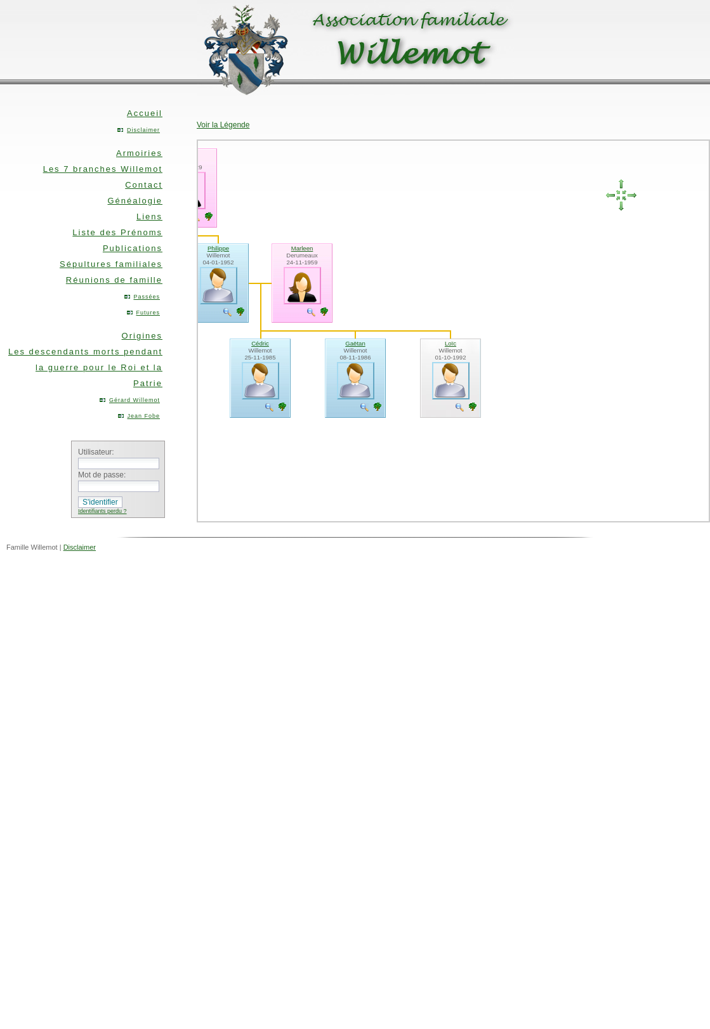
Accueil (144, 113)
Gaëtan (355, 343)
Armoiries (139, 153)
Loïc (450, 343)
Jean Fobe (143, 416)
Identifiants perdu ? (102, 511)
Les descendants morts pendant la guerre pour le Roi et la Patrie (85, 367)
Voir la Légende (223, 124)
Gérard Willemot (134, 400)
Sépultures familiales (111, 264)
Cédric (260, 343)
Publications (132, 248)
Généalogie (135, 200)
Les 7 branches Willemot (102, 169)
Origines (142, 335)
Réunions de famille (114, 280)
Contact (143, 185)
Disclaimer (143, 130)
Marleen (302, 248)
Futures (148, 312)
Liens (149, 216)
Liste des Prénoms (117, 232)
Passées (146, 297)
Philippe (218, 248)
